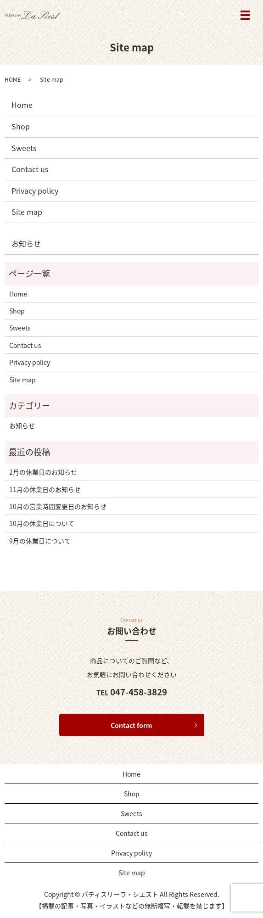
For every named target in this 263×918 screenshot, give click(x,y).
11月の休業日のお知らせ (45, 489)
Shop (20, 126)
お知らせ (26, 243)
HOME (13, 79)
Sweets (23, 147)
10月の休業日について (41, 523)
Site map (26, 211)
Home (22, 104)
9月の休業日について (40, 540)
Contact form (131, 725)
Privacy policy (34, 190)
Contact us (29, 168)
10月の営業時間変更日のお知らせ (57, 506)
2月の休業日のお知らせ (43, 471)
